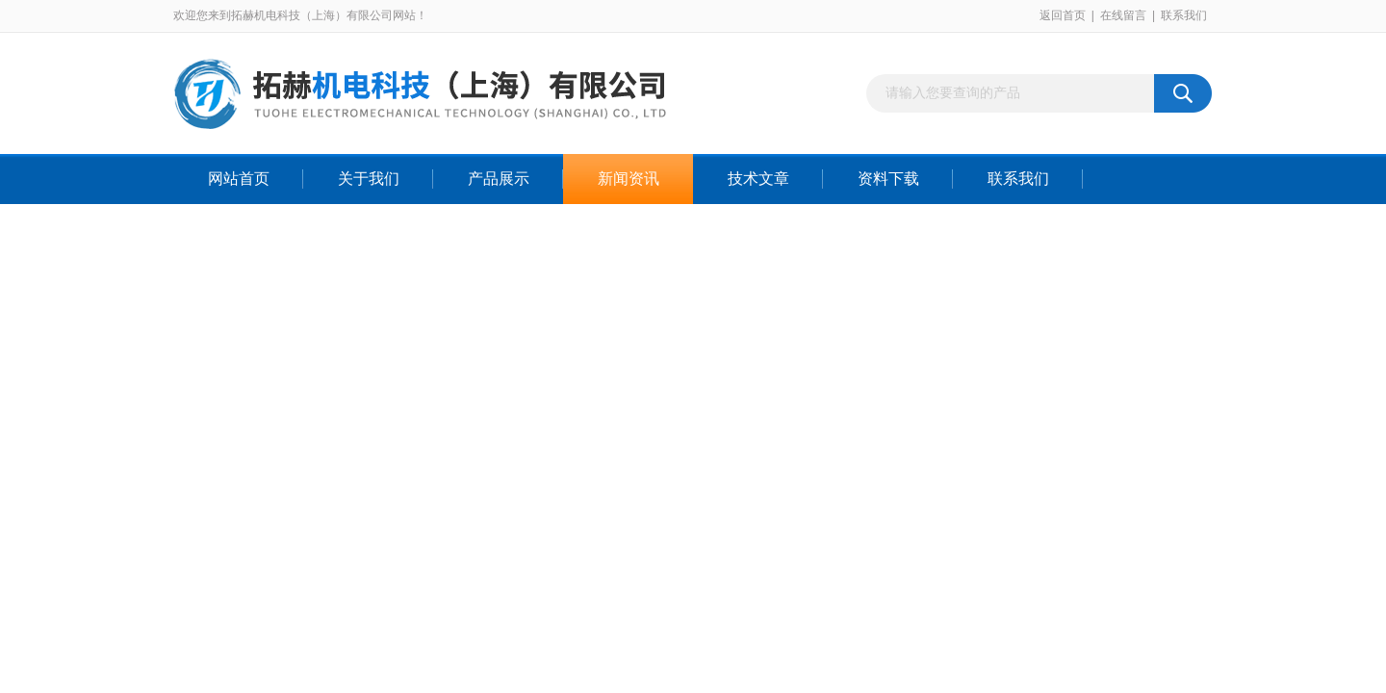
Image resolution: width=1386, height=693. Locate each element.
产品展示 (498, 178)
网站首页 (239, 178)
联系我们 (1184, 15)
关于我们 (368, 178)
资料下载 (888, 178)
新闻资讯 (628, 178)
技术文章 (758, 178)
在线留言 (1123, 15)
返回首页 (1063, 15)
